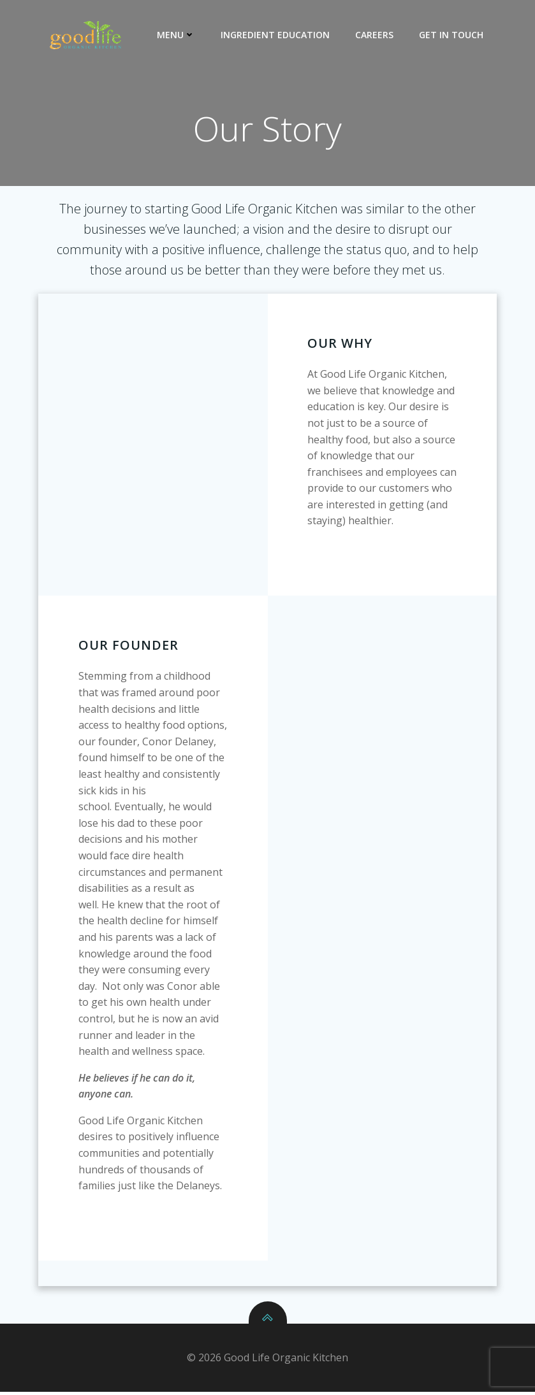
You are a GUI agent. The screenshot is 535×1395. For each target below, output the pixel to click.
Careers (375, 35)
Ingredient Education (276, 35)
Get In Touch (452, 35)
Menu (177, 35)
